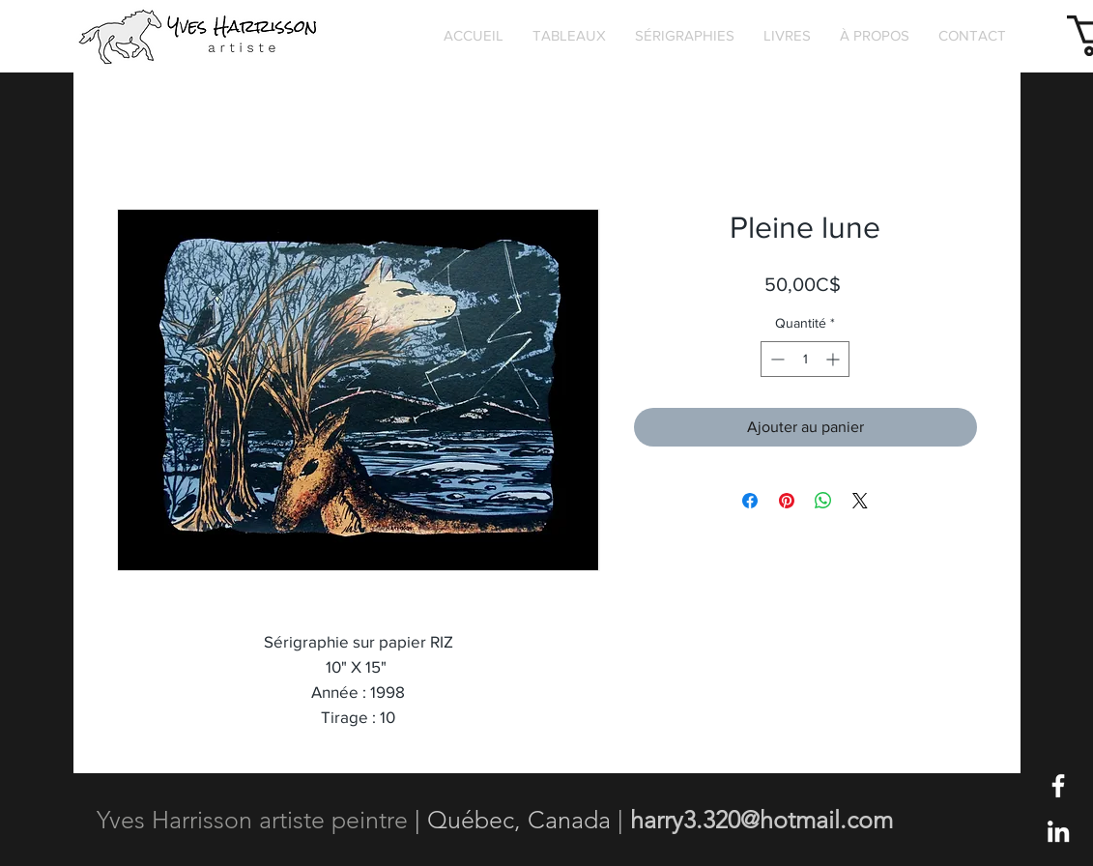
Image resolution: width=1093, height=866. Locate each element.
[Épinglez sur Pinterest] (786, 500)
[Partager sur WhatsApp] (823, 500)
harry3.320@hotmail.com (761, 819)
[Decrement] (775, 359)
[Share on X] (860, 500)
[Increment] (834, 359)
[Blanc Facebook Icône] (1058, 785)
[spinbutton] (805, 359)
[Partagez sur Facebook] (750, 500)
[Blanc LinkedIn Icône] (1058, 831)
